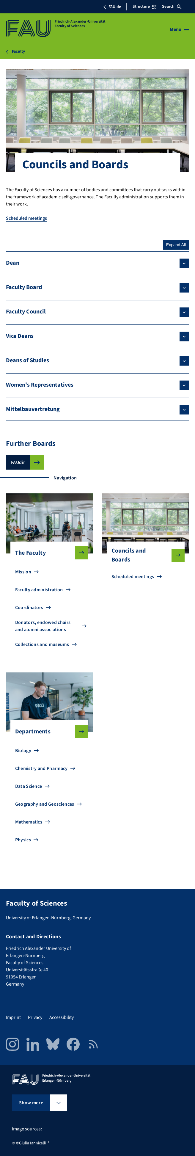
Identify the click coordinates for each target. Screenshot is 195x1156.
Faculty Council (26, 312)
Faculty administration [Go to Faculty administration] (39, 589)
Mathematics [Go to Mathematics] (29, 822)
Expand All (176, 244)
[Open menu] (179, 29)
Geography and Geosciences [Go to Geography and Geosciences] (44, 804)
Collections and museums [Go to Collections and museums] (42, 644)
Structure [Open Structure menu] (144, 7)
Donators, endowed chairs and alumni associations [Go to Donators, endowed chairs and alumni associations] (43, 626)
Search (172, 7)
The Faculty (47, 552)
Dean (12, 263)
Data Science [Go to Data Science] (28, 786)
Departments (47, 731)
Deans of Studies (27, 360)
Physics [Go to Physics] (23, 840)
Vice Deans (20, 336)
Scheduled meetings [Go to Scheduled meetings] (132, 576)
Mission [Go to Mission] (23, 572)
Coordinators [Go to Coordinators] (29, 607)
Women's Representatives (39, 385)
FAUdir (18, 462)
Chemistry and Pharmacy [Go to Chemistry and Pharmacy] (41, 768)
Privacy (35, 1017)
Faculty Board (24, 287)
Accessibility (61, 1017)
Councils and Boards (143, 555)
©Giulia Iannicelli (31, 1143)
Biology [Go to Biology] (23, 750)
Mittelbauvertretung (33, 409)
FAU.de (112, 7)
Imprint (13, 1017)
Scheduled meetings (26, 218)
